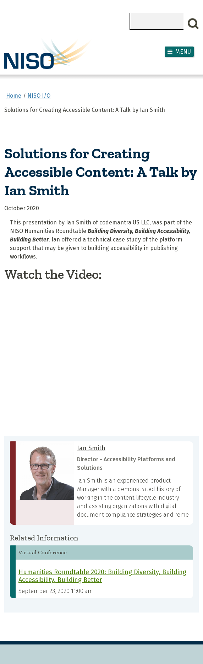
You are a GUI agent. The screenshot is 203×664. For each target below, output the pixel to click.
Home (13, 95)
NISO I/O (38, 95)
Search (193, 23)
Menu (183, 51)
